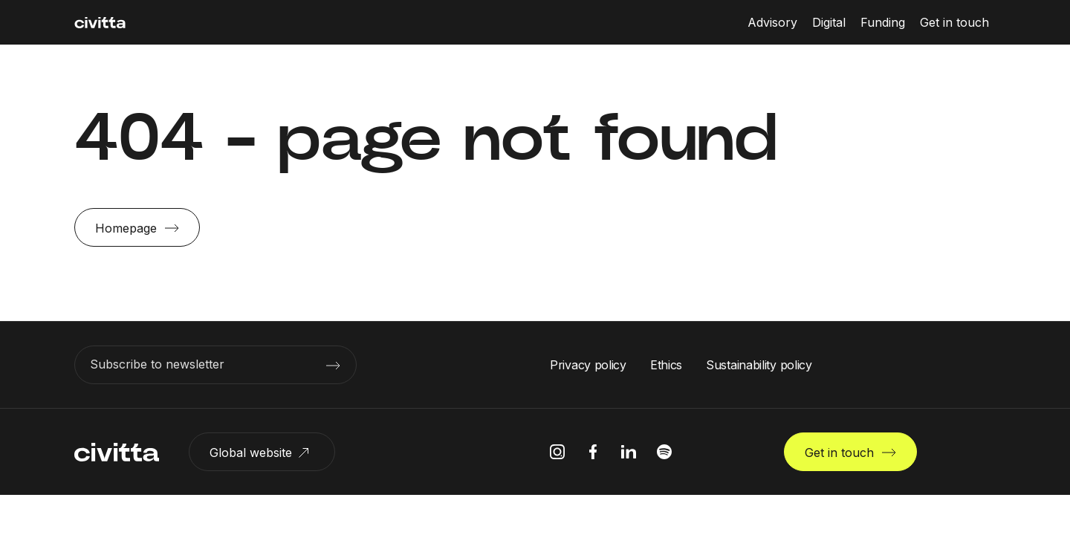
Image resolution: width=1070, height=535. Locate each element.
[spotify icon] (664, 452)
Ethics (666, 364)
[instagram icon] (557, 452)
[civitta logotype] (100, 22)
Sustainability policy (759, 364)
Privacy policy (588, 364)
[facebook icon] (593, 452)
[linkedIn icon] (628, 452)
